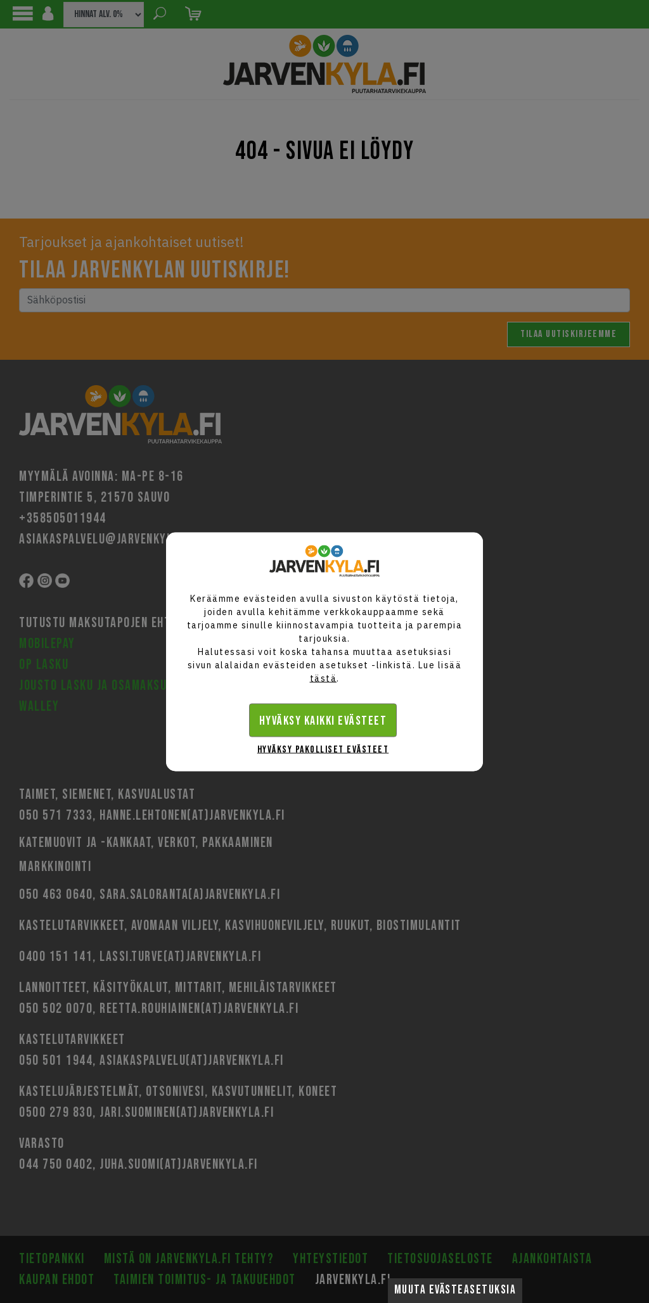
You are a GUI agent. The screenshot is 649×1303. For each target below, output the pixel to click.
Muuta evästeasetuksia (455, 1290)
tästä (323, 677)
